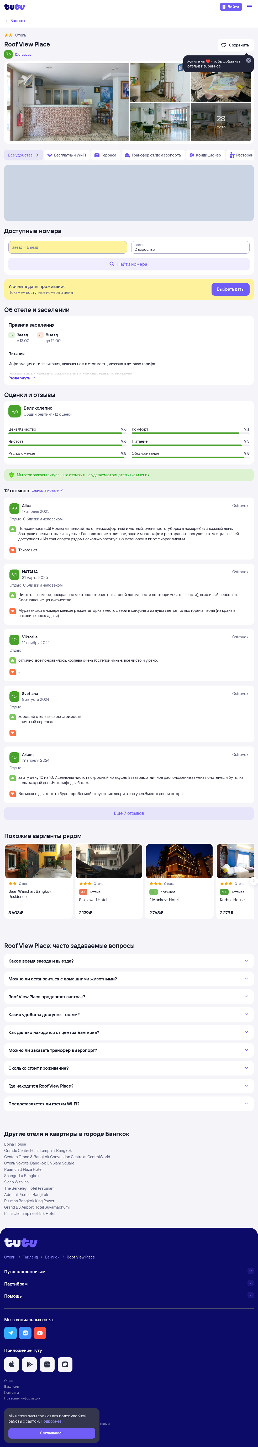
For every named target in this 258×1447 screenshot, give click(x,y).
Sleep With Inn (16, 1181)
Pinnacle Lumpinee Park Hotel (29, 1213)
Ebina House (15, 1144)
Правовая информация (22, 1398)
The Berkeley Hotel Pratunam (29, 1188)
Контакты (11, 1392)
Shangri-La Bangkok (22, 1175)
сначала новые (48, 490)
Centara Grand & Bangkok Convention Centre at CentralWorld (57, 1156)
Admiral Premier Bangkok (26, 1194)
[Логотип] (14, 7)
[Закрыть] (248, 60)
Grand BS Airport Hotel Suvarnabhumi (37, 1207)
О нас (8, 1380)
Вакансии (11, 1386)
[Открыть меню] (250, 7)
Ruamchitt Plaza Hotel (23, 1169)
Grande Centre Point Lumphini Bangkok (38, 1150)
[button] (10, 1333)
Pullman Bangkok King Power (29, 1200)
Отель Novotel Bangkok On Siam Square (39, 1163)
